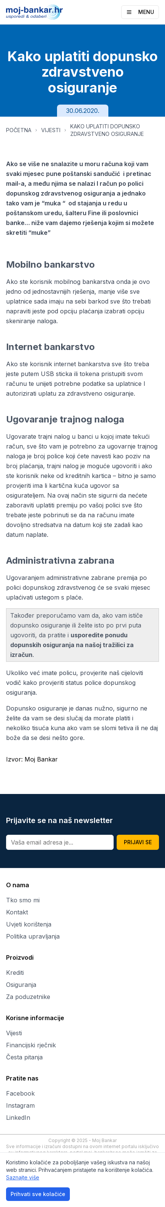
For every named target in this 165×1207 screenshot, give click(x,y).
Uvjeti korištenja (28, 924)
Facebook (20, 1093)
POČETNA (18, 130)
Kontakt (17, 912)
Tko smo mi (23, 900)
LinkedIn (18, 1117)
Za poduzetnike (28, 996)
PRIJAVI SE (138, 842)
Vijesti (14, 1033)
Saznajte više (22, 1177)
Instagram (20, 1105)
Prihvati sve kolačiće (38, 1194)
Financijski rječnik (31, 1045)
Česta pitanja (24, 1057)
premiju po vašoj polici (88, 505)
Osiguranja (21, 984)
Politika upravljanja (33, 936)
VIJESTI (50, 130)
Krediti (15, 972)
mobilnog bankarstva (84, 281)
